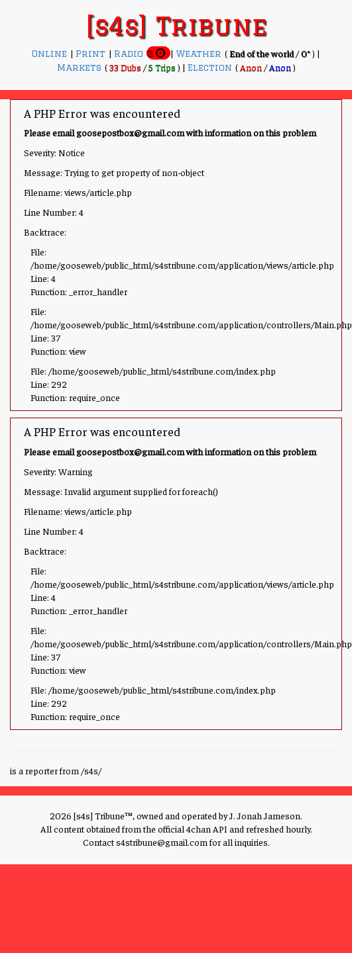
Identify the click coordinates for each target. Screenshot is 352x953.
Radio (130, 53)
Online (51, 53)
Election (211, 67)
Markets (81, 67)
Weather (200, 53)
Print (92, 53)
